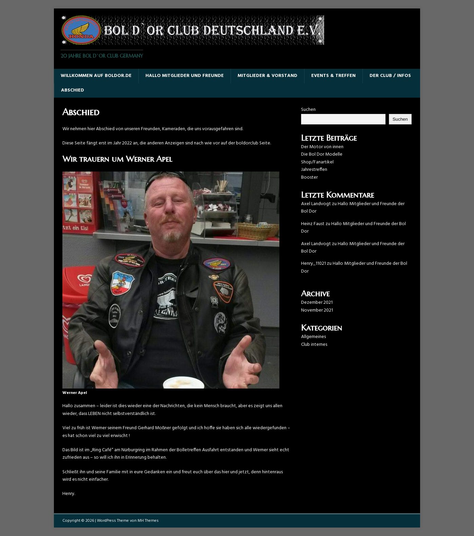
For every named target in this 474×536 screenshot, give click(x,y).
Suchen (308, 110)
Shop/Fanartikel (317, 162)
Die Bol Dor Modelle (321, 154)
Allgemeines (313, 337)
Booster (309, 177)
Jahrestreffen (314, 170)
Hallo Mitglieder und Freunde (184, 76)
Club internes (314, 345)
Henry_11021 (313, 263)
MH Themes (148, 520)
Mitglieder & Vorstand (267, 76)
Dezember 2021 (317, 302)
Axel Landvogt (316, 204)
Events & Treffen (333, 76)
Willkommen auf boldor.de (96, 76)
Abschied (72, 90)
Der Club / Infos (390, 76)
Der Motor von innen (322, 147)
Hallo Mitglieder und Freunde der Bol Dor (352, 207)
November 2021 (317, 310)
